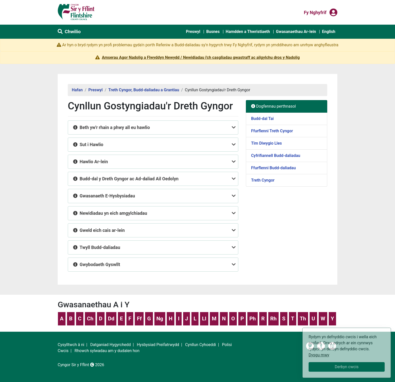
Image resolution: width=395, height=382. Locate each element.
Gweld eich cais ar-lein (102, 230)
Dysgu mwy (319, 355)
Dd (111, 319)
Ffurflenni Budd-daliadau (273, 167)
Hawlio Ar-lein (94, 161)
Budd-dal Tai (262, 118)
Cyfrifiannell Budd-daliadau (275, 155)
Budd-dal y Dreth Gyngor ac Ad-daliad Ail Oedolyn (129, 178)
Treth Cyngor (263, 180)
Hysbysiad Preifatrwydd (158, 344)
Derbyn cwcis (347, 366)
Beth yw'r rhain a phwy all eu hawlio (115, 127)
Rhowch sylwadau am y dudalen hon (107, 350)
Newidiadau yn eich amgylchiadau (113, 213)
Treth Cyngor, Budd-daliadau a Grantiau (143, 90)
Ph (252, 319)
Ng (159, 319)
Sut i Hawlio (91, 144)
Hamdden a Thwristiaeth (248, 31)
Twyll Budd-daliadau (100, 247)
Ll (204, 319)
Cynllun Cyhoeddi (200, 344)
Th (303, 319)
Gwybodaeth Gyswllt (100, 264)
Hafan (77, 90)
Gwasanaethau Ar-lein (296, 31)
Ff (139, 319)
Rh (273, 319)
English (328, 31)
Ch (90, 319)
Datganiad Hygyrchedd (110, 344)
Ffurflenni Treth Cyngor (272, 131)
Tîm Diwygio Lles (266, 143)
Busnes (213, 31)
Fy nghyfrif (315, 12)
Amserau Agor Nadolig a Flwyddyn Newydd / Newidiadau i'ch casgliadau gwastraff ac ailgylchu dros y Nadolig (201, 57)
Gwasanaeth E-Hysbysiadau (107, 195)
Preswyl (193, 31)
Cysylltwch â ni (71, 344)
